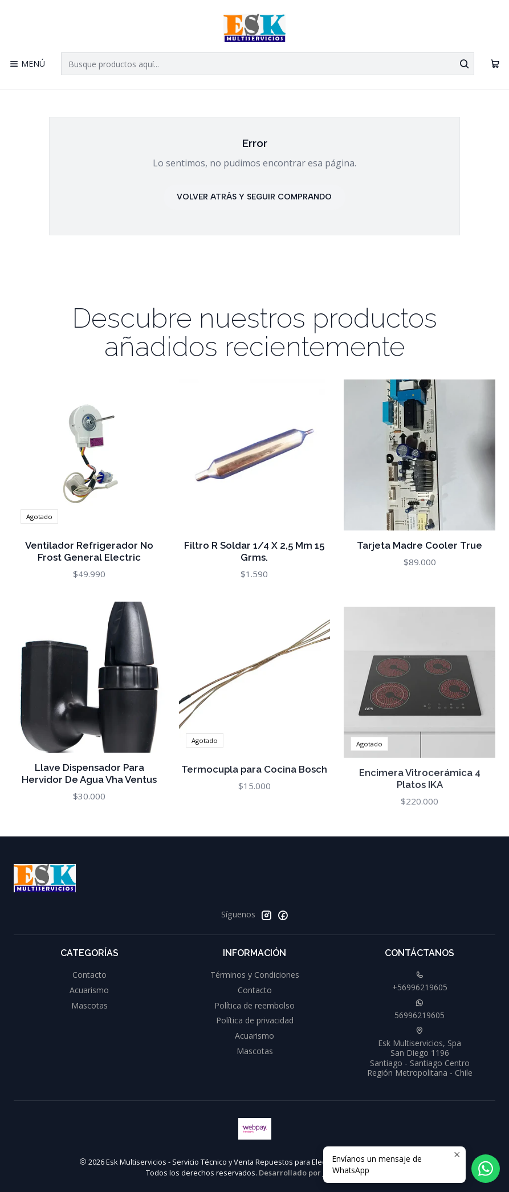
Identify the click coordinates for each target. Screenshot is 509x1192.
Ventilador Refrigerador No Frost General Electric (89, 568)
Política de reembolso (254, 1005)
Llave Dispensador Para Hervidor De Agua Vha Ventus (89, 828)
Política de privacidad (255, 1020)
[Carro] (495, 64)
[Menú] (27, 64)
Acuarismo (89, 990)
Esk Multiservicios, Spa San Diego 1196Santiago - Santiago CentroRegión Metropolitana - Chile (420, 1053)
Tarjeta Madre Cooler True (419, 589)
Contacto (89, 974)
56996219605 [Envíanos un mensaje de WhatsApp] (419, 1009)
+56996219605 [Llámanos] (419, 982)
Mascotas (89, 1005)
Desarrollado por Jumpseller (310, 1172)
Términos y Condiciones (254, 974)
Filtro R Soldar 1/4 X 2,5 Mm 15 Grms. (254, 580)
